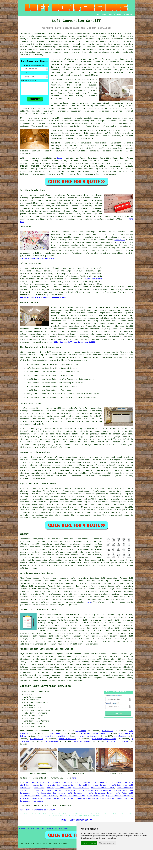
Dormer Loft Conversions (72, 796)
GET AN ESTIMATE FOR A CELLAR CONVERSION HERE (43, 298)
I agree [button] (85, 843)
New (43, 828)
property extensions (48, 628)
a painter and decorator (93, 734)
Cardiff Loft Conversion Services (45, 686)
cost (77, 62)
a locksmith (36, 739)
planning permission (84, 429)
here (89, 602)
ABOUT (111, 14)
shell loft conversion (31, 121)
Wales (108, 639)
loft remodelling (111, 615)
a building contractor (104, 739)
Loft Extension (101, 782)
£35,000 (121, 67)
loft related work (81, 639)
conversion (42, 518)
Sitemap (22, 828)
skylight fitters (82, 742)
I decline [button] (93, 843)
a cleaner (107, 731)
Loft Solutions (33, 782)
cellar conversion (93, 279)
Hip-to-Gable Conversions (108, 790)
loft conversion (116, 65)
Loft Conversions (77, 793)
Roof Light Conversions (79, 782)
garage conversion (31, 411)
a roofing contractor (118, 742)
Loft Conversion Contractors (54, 785)
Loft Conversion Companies (96, 785)
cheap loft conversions (73, 628)
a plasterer (52, 742)
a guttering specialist (53, 736)
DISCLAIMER (128, 14)
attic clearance (67, 739)
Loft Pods (76, 785)
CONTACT (118, 14)
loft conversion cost (97, 636)
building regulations (78, 217)
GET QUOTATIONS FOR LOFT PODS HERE (37, 258)
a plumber (81, 731)
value (53, 106)
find (28, 578)
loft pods (120, 240)
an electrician (122, 736)
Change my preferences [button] (106, 843)
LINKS (104, 14)
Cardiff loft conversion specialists (57, 615)
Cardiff (60, 158)
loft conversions (83, 143)
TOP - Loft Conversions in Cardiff (37, 810)
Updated (50, 828)
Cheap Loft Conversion (54, 782)
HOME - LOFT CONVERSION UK (76, 820)
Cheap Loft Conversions (57, 798)
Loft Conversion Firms (102, 788)
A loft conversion (48, 357)
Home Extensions (95, 796)
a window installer (90, 736)
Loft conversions (28, 158)
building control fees (62, 96)
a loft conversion (57, 111)
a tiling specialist (57, 734)
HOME (98, 14)
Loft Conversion (119, 782)
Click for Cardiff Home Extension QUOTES (74, 342)
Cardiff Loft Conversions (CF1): (36, 34)
